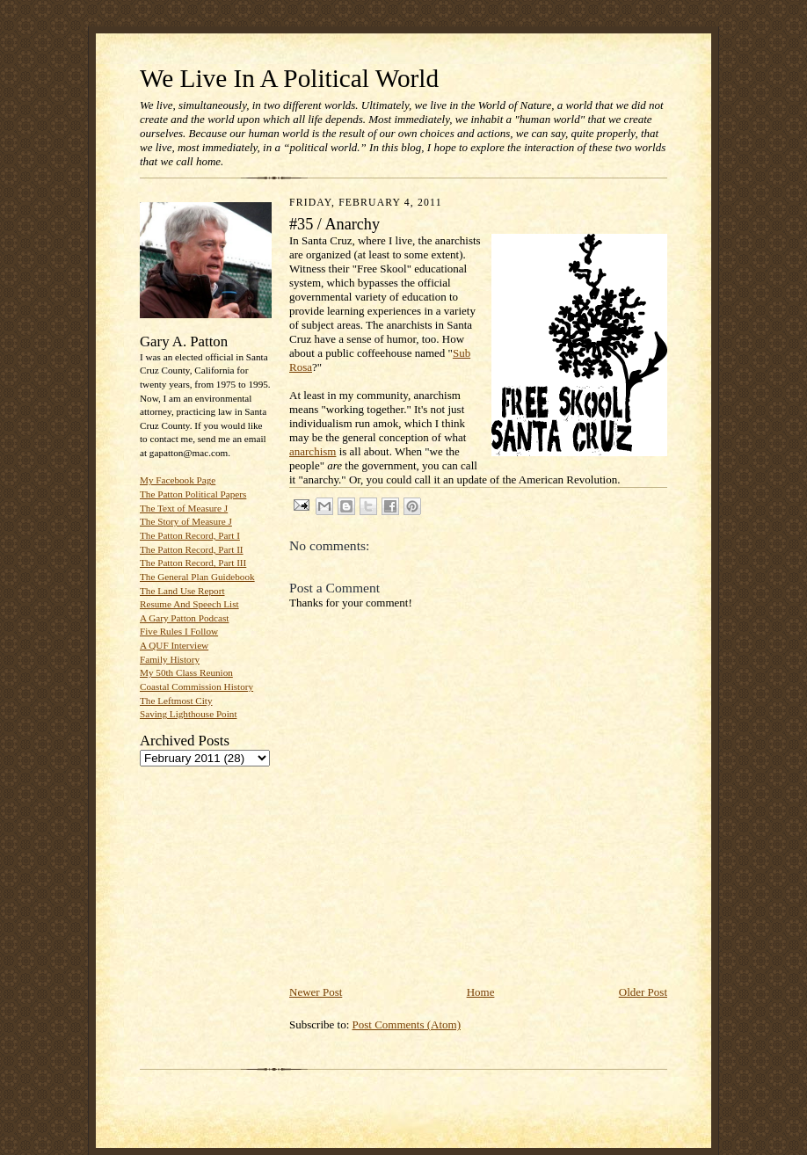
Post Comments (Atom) (407, 1024)
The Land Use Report (182, 590)
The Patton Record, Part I (190, 535)
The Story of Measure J (186, 521)
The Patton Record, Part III (193, 562)
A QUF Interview (174, 645)
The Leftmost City (176, 700)
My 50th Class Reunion (186, 672)
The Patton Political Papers (193, 494)
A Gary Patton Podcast (184, 618)
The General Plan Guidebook (197, 576)
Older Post (643, 992)
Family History (170, 659)
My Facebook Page (177, 480)
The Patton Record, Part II (192, 549)
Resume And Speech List (189, 604)
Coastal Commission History (196, 686)
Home (481, 992)
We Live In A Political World (289, 78)
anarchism (312, 451)
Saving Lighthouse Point (188, 713)
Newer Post (315, 992)
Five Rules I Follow (179, 631)
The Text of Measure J (184, 508)
